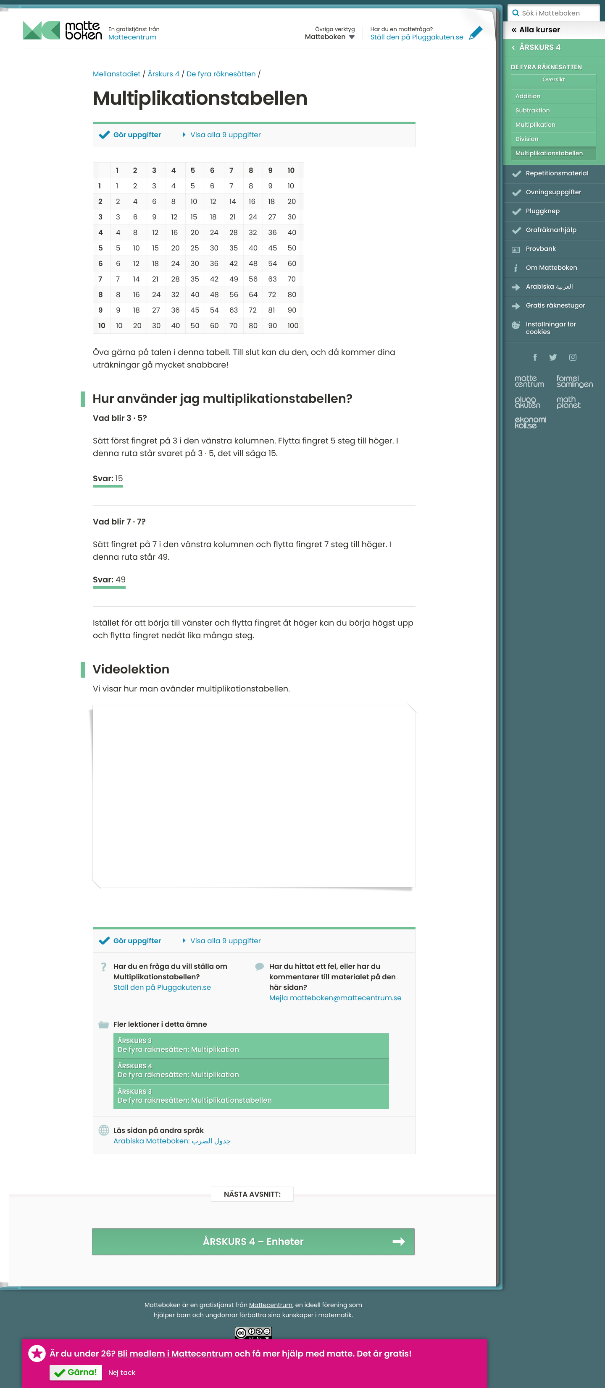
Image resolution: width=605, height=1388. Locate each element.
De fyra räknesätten (221, 74)
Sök (515, 13)
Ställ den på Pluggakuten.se (417, 37)
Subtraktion (533, 110)
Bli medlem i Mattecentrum (175, 1353)
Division (527, 139)
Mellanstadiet (116, 74)
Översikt (553, 79)
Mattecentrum (132, 37)
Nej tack (122, 1372)
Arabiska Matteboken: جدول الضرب (172, 1140)
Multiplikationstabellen (549, 153)
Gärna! (82, 1372)
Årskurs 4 (163, 74)
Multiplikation (535, 124)
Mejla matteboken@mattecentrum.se (335, 997)
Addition (528, 96)
